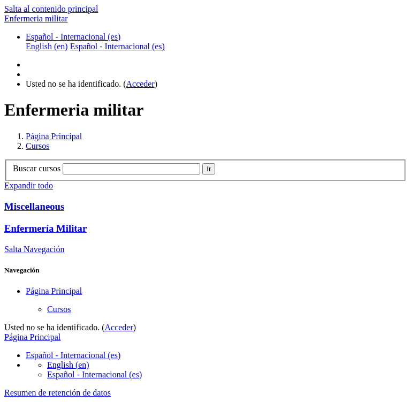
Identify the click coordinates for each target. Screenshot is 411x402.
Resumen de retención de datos (57, 392)
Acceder (140, 83)
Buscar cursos (36, 168)
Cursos (37, 145)
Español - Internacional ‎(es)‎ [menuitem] (117, 46)
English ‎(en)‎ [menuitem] (47, 46)
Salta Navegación (34, 249)
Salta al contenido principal (51, 8)
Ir (209, 169)
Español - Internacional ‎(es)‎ (73, 36)
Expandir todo (28, 185)
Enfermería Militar (45, 228)
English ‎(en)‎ (68, 364)
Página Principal (54, 136)
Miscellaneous (34, 206)
